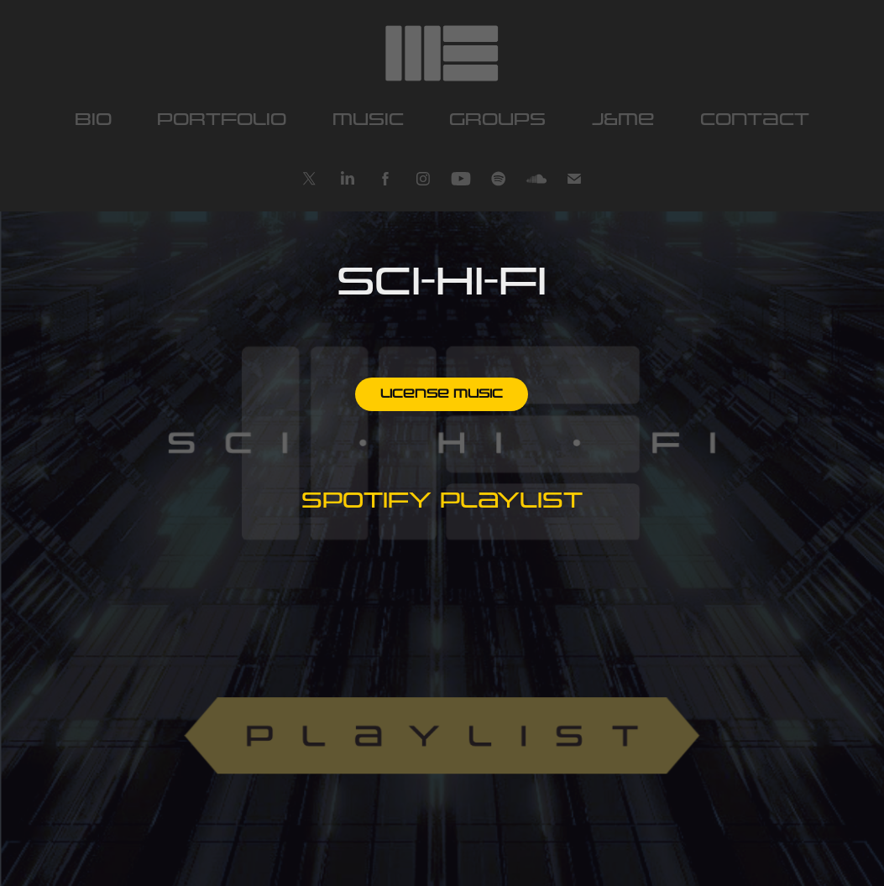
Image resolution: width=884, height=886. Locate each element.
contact (754, 120)
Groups (497, 120)
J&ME (623, 120)
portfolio (221, 120)
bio (93, 120)
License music (441, 394)
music (368, 120)
